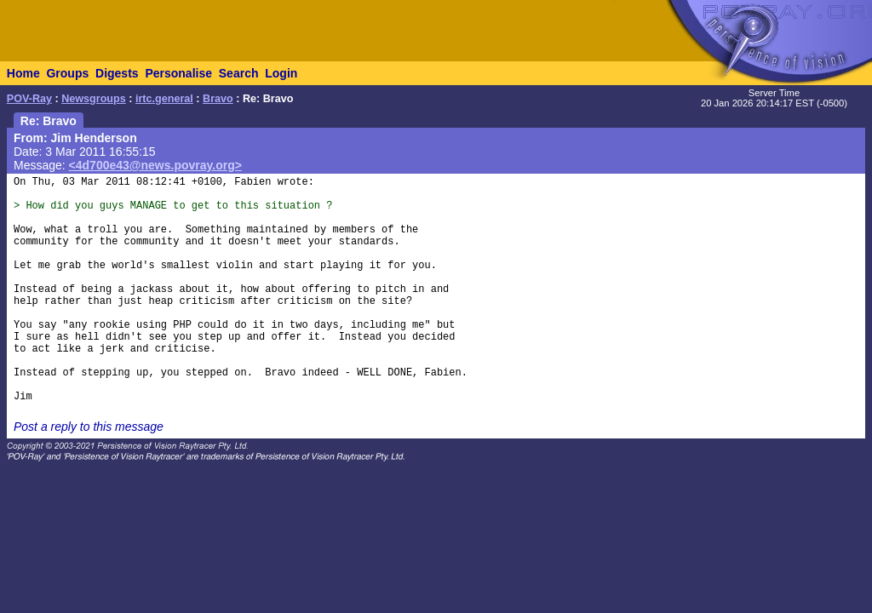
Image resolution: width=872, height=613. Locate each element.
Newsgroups (93, 99)
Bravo (218, 99)
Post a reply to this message (89, 426)
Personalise (178, 73)
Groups (67, 73)
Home (23, 73)
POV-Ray (29, 99)
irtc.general (164, 99)
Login (281, 73)
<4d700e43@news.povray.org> (155, 165)
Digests (117, 73)
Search (239, 73)
